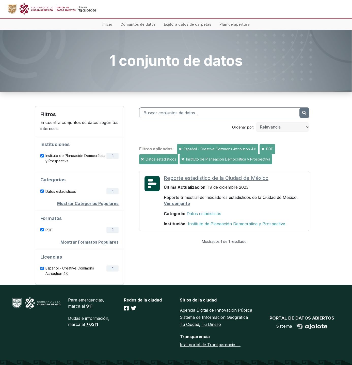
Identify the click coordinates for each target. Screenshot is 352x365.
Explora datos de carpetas (187, 24)
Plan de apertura (234, 24)
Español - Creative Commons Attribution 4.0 (69, 271)
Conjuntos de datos (138, 24)
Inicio (107, 24)
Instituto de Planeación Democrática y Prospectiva (75, 158)
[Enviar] (304, 113)
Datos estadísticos (60, 191)
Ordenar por (242, 127)
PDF (48, 230)
